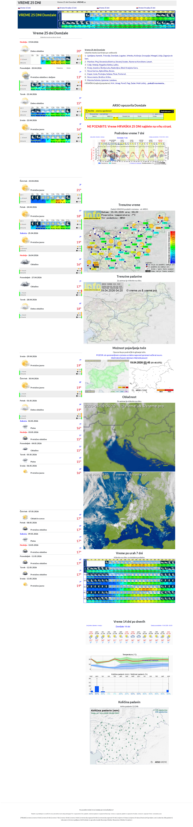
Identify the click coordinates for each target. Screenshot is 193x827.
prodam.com (152, 818)
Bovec (111, 71)
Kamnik (99, 55)
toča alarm (64, 820)
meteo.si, (113, 813)
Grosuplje (146, 55)
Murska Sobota (93, 80)
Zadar (133, 83)
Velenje (95, 65)
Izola (95, 74)
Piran (115, 74)
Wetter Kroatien (126, 820)
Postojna (102, 74)
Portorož (122, 74)
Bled (123, 68)
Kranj (89, 68)
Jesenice (96, 68)
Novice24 (144, 818)
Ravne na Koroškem (137, 61)
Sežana (109, 74)
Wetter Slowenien (114, 820)
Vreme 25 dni (104, 8)
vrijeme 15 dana (123, 818)
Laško (115, 65)
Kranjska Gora (131, 68)
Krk (112, 83)
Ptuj (97, 61)
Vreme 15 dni (25, 8)
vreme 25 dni (46, 818)
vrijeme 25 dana (134, 818)
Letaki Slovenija (101, 820)
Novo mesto (92, 77)
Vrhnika (130, 55)
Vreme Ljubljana (74, 820)
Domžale (114, 55)
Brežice (101, 77)
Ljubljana (91, 55)
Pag (128, 83)
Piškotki (23, 818)
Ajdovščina (103, 71)
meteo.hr (140, 813)
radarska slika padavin (165, 818)
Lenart (149, 61)
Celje (89, 65)
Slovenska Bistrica (107, 61)
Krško (108, 77)
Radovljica (115, 68)
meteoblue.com (157, 813)
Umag (117, 83)
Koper (89, 74)
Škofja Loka (105, 68)
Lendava (112, 80)
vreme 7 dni (56, 818)
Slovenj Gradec (122, 61)
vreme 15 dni (36, 818)
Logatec (122, 55)
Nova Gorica (92, 71)
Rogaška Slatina (106, 65)
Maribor (90, 61)
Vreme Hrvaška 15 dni (68, 8)
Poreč (123, 83)
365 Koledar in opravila (88, 820)
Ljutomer (105, 80)
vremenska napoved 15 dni (108, 818)
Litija (160, 55)
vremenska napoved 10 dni (89, 818)
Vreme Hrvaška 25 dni (146, 8)
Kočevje (137, 55)
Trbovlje (106, 55)
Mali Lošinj (141, 83)
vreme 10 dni (65, 818)
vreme (29, 818)
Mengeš (154, 55)
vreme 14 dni (75, 818)
